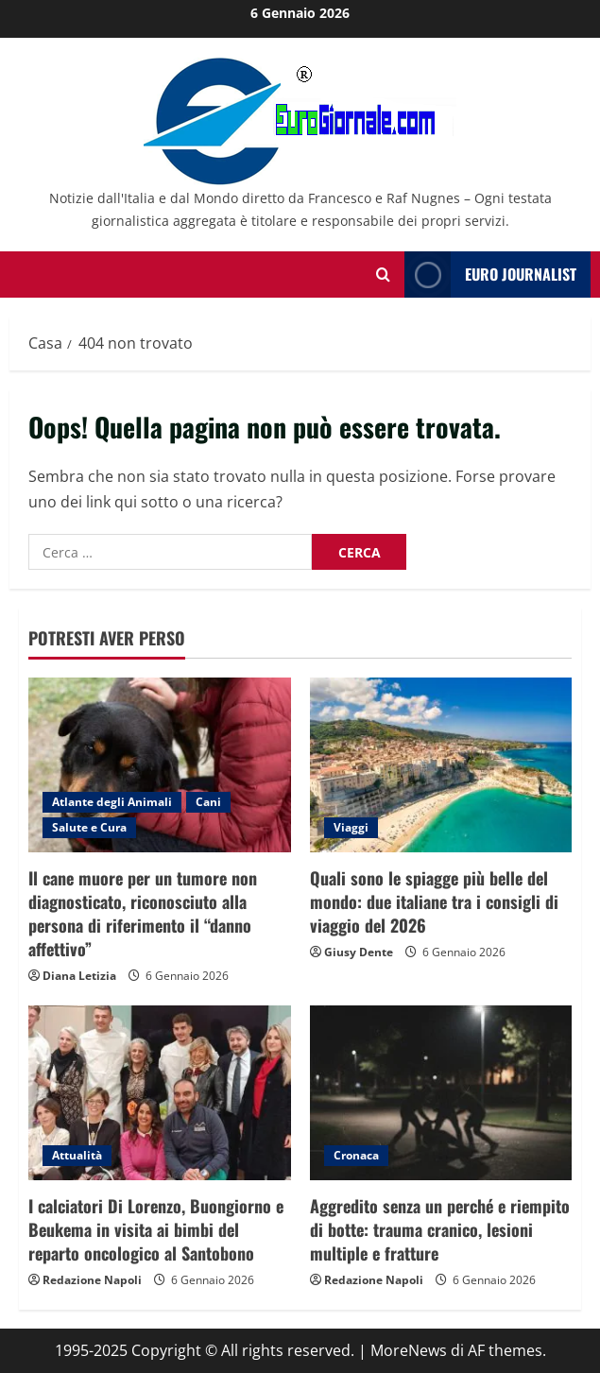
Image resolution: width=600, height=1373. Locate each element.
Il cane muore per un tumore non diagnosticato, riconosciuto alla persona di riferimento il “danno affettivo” (142, 914)
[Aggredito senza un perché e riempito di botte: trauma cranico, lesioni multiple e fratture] (441, 1092)
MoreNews (408, 1350)
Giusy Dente (358, 952)
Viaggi (351, 827)
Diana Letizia (79, 976)
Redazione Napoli (92, 1280)
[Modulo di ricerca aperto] (383, 274)
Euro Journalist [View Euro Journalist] (490, 274)
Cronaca (356, 1155)
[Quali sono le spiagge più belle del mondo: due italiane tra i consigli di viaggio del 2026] (441, 765)
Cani (208, 802)
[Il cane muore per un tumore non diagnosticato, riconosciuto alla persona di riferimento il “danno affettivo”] (159, 765)
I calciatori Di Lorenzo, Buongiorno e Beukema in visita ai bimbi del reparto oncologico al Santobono (155, 1229)
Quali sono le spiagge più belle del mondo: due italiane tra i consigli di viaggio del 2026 (434, 901)
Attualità (77, 1155)
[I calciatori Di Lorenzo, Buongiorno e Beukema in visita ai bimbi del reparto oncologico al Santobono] (159, 1092)
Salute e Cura (89, 827)
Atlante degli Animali (112, 802)
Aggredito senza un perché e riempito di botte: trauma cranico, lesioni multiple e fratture (440, 1229)
